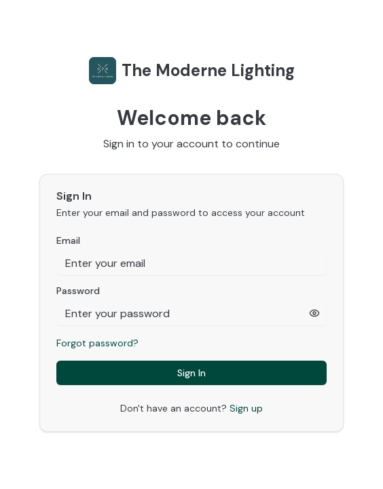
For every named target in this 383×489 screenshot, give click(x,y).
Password (78, 290)
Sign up (246, 408)
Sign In (191, 373)
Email (68, 240)
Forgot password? (97, 343)
